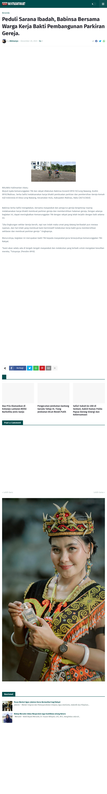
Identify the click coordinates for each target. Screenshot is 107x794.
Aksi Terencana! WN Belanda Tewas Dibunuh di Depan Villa (36, 765)
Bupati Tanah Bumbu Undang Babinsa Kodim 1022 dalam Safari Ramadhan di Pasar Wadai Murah (51, 653)
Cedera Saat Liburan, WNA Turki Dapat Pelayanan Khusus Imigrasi (39, 570)
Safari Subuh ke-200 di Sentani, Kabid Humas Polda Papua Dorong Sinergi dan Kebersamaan (87, 202)
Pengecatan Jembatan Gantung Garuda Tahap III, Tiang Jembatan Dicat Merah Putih (53, 200)
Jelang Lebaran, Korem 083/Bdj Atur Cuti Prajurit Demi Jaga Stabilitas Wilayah (44, 534)
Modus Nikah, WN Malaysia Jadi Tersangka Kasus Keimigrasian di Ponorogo (43, 754)
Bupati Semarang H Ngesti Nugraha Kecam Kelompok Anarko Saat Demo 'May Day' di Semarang (51, 694)
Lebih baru (8, 284)
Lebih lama (99, 284)
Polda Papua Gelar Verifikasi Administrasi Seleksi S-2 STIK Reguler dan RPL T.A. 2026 (46, 718)
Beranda (6, 13)
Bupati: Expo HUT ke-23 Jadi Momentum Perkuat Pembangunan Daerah (41, 642)
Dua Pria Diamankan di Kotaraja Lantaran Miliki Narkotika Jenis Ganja (14, 200)
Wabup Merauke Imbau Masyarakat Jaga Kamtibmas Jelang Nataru (40, 505)
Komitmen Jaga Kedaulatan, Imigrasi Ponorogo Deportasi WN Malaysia (41, 546)
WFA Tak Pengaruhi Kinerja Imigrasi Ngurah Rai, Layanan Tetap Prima (40, 582)
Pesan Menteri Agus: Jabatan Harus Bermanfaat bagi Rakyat (37, 494)
